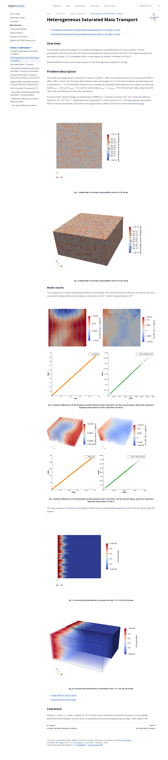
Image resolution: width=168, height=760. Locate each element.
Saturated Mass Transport (22, 64)
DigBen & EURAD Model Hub (22, 40)
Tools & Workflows (18, 29)
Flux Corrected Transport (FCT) (24, 88)
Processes (61, 13)
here (142, 103)
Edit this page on (95, 745)
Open (16, 6)
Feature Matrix (16, 33)
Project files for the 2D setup (63, 695)
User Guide (15, 13)
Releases (57, 6)
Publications (80, 6)
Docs (68, 6)
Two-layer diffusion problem (24, 105)
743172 (79, 742)
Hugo (61, 742)
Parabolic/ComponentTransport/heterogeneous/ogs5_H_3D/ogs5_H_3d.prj (85, 34)
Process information (19, 36)
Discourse (94, 6)
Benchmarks (16, 25)
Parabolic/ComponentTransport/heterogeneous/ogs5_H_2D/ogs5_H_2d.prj (85, 30)
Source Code (109, 6)
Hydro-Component (77, 13)
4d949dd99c (81, 745)
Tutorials (14, 21)
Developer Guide (17, 17)
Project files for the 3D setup (63, 699)
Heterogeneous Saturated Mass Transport (106, 13)
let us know (126, 740)
